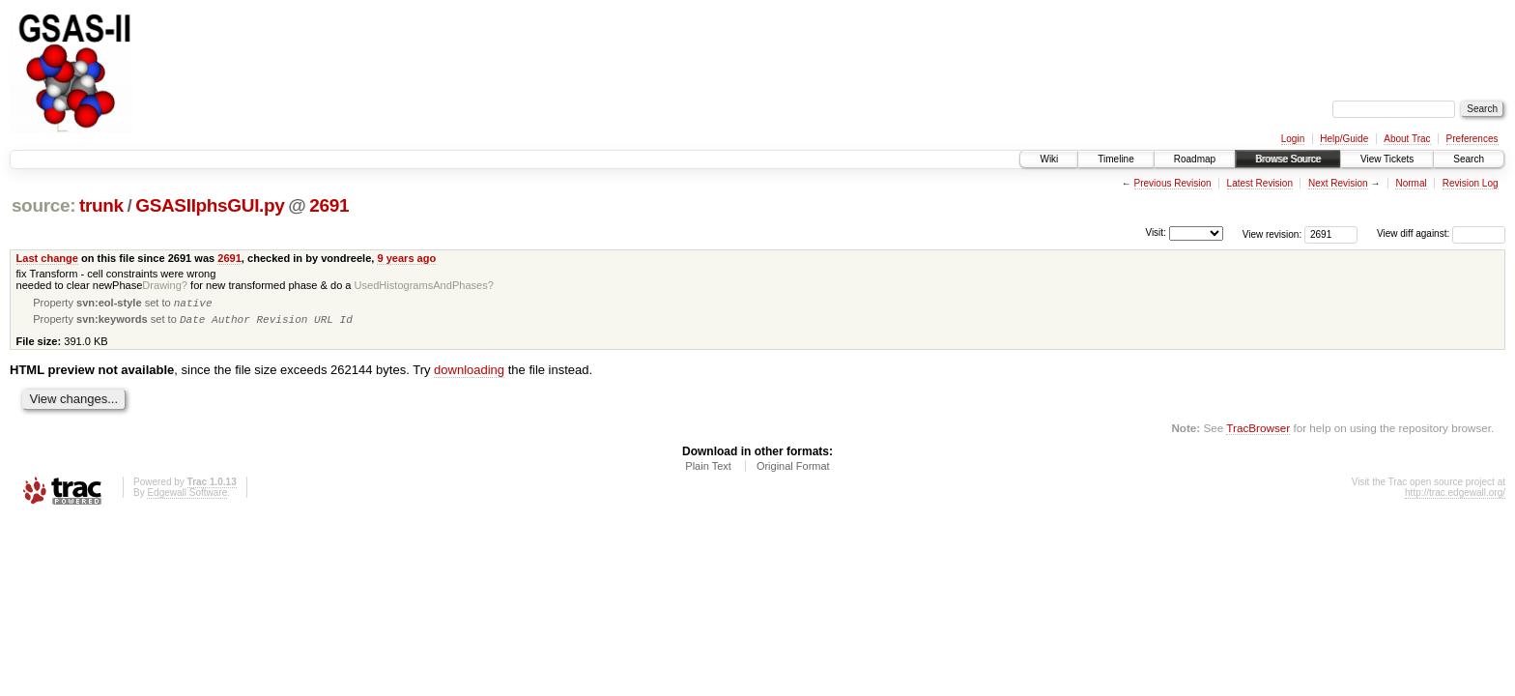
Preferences (1472, 138)
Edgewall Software (187, 496)
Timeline (1115, 159)
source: (43, 205)
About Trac (1407, 138)
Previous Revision (1173, 183)
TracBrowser (1258, 431)
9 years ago (406, 258)
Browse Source (1288, 159)
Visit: (1155, 232)
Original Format (793, 470)
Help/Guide (1344, 138)
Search (1468, 159)
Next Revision (1338, 183)
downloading (469, 373)
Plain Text (708, 470)
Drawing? (164, 285)
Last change (47, 258)
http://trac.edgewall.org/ (1455, 496)
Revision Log (1471, 183)
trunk (101, 205)
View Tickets (1387, 159)
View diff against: (1441, 233)
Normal (1410, 183)
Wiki (1049, 159)
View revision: (1272, 233)
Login (1292, 138)
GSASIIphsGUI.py (209, 205)
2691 (329, 205)
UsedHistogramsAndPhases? (424, 285)
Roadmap (1194, 159)
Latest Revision (1260, 183)
